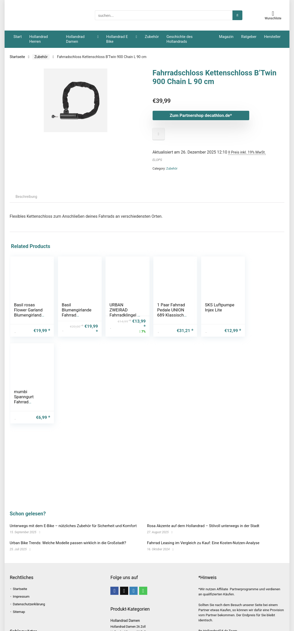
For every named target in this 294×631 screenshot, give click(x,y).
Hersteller (272, 36)
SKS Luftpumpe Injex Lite (213, 307)
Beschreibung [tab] (26, 197)
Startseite (17, 57)
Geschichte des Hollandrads (180, 39)
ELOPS (157, 160)
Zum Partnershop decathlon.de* (201, 115)
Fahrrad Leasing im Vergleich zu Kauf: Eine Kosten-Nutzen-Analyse (203, 543)
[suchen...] (237, 15)
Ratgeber (248, 36)
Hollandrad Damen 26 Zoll (127, 626)
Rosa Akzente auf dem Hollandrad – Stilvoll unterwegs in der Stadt (203, 526)
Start (17, 36)
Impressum (21, 596)
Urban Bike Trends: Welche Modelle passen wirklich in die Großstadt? (68, 543)
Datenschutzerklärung (29, 604)
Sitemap (19, 612)
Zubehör (152, 36)
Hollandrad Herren (38, 39)
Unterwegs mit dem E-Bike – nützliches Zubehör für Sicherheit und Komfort (73, 526)
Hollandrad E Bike (117, 39)
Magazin (226, 36)
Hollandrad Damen (75, 39)
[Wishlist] (273, 13)
